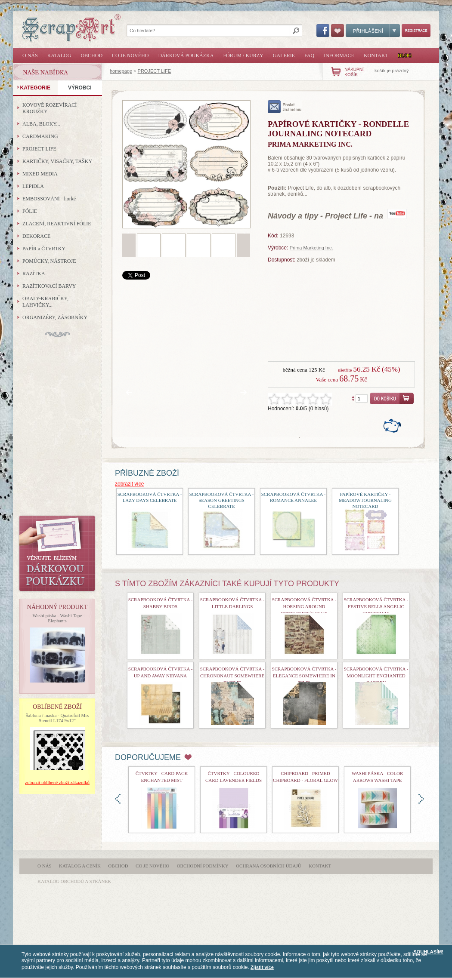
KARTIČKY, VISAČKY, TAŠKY (57, 161)
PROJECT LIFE (154, 71)
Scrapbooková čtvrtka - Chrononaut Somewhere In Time (232, 675)
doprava (421, 799)
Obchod (91, 55)
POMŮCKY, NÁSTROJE (49, 261)
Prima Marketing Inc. (311, 247)
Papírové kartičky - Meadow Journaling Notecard (365, 500)
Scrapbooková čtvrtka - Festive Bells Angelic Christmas (376, 606)
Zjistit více (262, 967)
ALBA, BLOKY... (41, 124)
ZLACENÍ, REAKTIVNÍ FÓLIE (56, 224)
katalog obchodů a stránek (74, 881)
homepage (121, 71)
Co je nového (130, 55)
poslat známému (285, 106)
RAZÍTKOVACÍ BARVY (49, 286)
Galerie (284, 55)
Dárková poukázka (186, 55)
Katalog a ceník (80, 865)
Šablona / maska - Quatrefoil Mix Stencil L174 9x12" (57, 718)
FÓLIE (29, 211)
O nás (30, 55)
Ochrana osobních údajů (268, 865)
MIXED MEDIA (40, 174)
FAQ (309, 55)
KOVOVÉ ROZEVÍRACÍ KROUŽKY (49, 108)
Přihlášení (373, 30)
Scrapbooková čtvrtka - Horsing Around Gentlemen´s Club (304, 606)
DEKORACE (36, 236)
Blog (405, 55)
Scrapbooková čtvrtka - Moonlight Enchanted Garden (376, 675)
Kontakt (376, 55)
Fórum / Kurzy (243, 55)
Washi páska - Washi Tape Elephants (57, 618)
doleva (118, 799)
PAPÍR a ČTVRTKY (43, 249)
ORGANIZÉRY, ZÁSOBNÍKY (54, 317)
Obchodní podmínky (203, 865)
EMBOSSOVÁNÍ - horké (49, 199)
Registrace (416, 30)
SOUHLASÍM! (428, 951)
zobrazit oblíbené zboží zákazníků (57, 782)
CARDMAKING (40, 136)
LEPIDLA (33, 186)
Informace (339, 55)
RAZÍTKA (33, 274)
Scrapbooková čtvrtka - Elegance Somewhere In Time (304, 675)
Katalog (59, 55)
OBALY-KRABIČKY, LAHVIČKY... (45, 301)
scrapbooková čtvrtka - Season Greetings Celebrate (221, 500)
